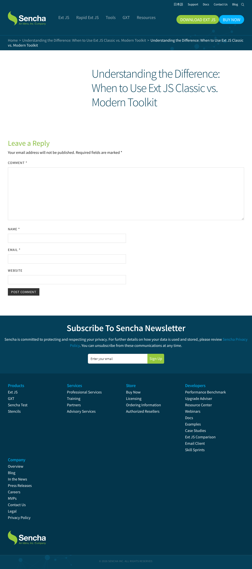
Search (242, 4)
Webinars (192, 411)
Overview (15, 466)
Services (74, 385)
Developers (195, 385)
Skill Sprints (195, 449)
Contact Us (17, 504)
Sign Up (155, 358)
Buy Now (133, 392)
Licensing (134, 398)
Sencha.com (33, 15)
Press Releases (20, 485)
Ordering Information (143, 405)
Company (16, 459)
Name (14, 229)
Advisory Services (81, 411)
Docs (189, 417)
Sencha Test (18, 405)
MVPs (12, 498)
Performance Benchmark (205, 392)
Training (73, 398)
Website (15, 270)
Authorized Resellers (142, 411)
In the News (17, 479)
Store (131, 385)
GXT (11, 398)
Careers (14, 492)
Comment (17, 162)
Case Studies (195, 430)
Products (16, 385)
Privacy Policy (19, 517)
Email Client (195, 443)
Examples (193, 424)
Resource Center (198, 405)
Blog (11, 472)
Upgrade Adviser (198, 398)
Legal (12, 511)
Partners (74, 405)
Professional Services (84, 392)
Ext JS (13, 392)
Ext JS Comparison (200, 437)
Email (14, 250)
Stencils (14, 411)
